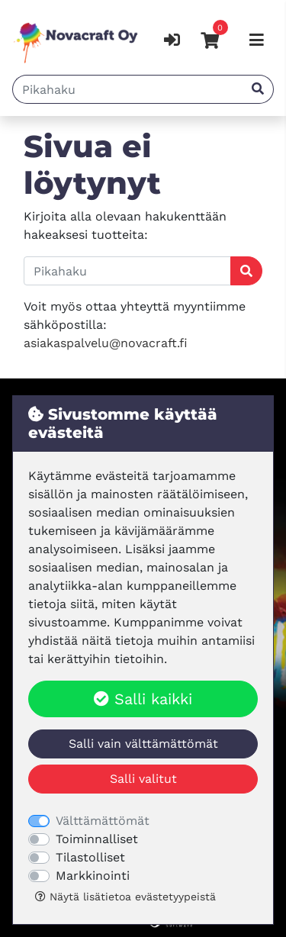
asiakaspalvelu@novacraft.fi (106, 343)
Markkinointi (93, 875)
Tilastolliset (90, 857)
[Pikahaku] (127, 89)
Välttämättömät (102, 820)
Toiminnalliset (97, 839)
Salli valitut (143, 778)
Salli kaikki (143, 699)
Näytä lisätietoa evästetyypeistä (125, 896)
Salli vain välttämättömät (143, 743)
